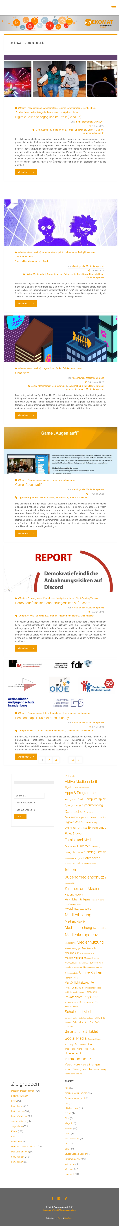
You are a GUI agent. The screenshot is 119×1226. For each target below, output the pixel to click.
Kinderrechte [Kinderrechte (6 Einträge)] (70, 883)
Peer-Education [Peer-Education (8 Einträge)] (71, 978)
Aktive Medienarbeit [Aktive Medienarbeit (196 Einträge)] (81, 781)
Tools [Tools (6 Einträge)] (92, 1049)
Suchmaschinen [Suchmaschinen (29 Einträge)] (84, 1044)
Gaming (99, 130)
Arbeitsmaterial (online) (54, 108)
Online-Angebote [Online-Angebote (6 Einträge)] (71, 973)
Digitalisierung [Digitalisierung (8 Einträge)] (91, 822)
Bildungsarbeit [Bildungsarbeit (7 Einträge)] (71, 799)
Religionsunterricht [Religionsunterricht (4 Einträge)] (71, 1006)
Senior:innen (17, 1162)
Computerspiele (43, 130)
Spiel (79, 368)
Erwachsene (49, 598)
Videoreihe (70, 1164)
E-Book (68, 1113)
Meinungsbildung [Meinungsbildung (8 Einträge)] (91, 958)
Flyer (67, 1118)
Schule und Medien (79, 497)
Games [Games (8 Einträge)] (80, 852)
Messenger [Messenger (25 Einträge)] (71, 962)
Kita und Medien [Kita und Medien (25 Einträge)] (74, 894)
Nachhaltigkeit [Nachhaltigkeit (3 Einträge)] (83, 963)
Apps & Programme (28, 497)
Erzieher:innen (22, 112)
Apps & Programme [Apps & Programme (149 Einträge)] (80, 793)
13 (72, 760)
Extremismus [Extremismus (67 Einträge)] (97, 827)
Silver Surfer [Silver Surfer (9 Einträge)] (95, 1022)
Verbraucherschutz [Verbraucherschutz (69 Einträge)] (78, 1059)
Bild (66, 1103)
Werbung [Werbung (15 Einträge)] (77, 1069)
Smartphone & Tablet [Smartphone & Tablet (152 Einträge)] (81, 1031)
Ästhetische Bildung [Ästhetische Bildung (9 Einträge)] (73, 1074)
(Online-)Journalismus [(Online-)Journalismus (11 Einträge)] (75, 776)
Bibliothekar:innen (19, 1096)
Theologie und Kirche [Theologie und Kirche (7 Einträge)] (73, 1049)
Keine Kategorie (38, 112)
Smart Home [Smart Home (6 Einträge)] (70, 1026)
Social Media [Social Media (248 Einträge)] (76, 1038)
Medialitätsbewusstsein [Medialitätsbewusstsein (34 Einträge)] (79, 908)
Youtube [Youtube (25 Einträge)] (87, 1069)
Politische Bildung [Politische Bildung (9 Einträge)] (93, 988)
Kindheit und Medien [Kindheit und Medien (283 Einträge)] (82, 888)
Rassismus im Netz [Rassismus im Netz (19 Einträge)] (89, 1002)
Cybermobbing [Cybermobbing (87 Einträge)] (92, 805)
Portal (68, 1133)
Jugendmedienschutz (93, 133)
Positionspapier (84, 713)
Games (91, 130)
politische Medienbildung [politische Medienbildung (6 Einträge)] (74, 992)
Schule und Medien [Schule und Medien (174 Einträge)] (80, 1012)
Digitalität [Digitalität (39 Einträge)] (71, 827)
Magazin (69, 1123)
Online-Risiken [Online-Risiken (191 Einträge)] (90, 972)
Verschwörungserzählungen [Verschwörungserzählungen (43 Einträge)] (82, 1064)
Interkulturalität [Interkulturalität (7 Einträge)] (90, 864)
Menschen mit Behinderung (24, 1146)
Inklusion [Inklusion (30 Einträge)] (78, 863)
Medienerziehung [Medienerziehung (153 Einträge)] (78, 927)
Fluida (59, 1218)
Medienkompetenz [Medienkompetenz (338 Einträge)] (81, 934)
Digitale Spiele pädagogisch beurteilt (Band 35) (48, 117)
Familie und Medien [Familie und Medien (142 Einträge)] (80, 840)
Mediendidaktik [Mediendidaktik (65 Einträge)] (75, 921)
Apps (45, 480)
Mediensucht (72, 730)
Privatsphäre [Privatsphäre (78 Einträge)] (74, 997)
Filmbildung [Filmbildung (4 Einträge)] (96, 846)
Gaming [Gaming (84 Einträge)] (89, 852)
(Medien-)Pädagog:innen (30, 108)
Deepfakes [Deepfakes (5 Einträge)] (90, 812)
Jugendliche (48, 368)
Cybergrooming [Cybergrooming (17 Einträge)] (73, 805)
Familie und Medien (77, 130)
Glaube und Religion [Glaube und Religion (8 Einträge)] (73, 858)
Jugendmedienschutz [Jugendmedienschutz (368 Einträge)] (84, 877)
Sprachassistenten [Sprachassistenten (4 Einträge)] (94, 1039)
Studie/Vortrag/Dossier (87, 598)
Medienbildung (96, 274)
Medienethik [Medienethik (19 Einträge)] (99, 928)
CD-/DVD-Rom (72, 1108)
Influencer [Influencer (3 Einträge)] (68, 864)
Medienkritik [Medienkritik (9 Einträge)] (70, 943)
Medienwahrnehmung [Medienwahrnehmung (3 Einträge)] (87, 953)
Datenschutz (70, 274)
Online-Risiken (87, 615)
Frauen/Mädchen (19, 1116)
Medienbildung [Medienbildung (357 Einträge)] (78, 914)
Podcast (69, 1128)
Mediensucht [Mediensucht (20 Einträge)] (72, 952)
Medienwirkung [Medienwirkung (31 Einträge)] (74, 957)
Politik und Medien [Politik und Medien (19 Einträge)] (74, 987)
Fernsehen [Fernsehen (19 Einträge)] (70, 846)
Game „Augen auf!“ (28, 485)
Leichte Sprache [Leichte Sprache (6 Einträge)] (97, 900)
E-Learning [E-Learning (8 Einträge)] (82, 828)
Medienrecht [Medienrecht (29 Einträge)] (89, 948)
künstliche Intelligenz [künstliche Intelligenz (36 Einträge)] (77, 899)
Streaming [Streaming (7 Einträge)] (69, 1045)
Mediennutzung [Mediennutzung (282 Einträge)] (90, 942)
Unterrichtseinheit (24, 256)
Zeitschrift (70, 1174)
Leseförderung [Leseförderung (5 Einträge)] (70, 904)
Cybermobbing (76, 386)
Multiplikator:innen (69, 112)
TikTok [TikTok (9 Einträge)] (86, 1049)
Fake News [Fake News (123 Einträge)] (73, 834)
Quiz (67, 1143)
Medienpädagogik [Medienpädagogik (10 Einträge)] (73, 948)
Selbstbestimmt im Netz (32, 261)
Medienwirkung (87, 730)
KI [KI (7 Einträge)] (106, 878)
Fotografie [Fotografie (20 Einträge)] (70, 852)
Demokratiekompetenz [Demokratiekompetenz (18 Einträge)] (76, 817)
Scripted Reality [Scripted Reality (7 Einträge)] (71, 1018)
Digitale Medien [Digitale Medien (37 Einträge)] (74, 822)
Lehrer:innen (53, 112)
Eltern (93, 108)
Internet (100, 386)
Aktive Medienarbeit (36, 274)
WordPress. (68, 1218)
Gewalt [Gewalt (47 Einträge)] (101, 852)
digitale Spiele (59, 130)
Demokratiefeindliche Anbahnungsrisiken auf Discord (52, 603)
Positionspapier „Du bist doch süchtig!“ (42, 718)
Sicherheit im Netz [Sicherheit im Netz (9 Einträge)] (81, 1022)
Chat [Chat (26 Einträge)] (80, 799)
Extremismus (62, 497)
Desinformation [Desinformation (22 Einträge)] (98, 817)
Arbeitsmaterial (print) (78, 108)
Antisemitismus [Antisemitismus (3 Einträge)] (84, 787)
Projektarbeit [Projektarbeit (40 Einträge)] (91, 997)
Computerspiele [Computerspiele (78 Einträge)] (95, 799)
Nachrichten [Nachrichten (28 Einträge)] (96, 962)
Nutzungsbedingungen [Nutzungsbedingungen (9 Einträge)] (93, 967)
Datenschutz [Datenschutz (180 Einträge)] (75, 811)
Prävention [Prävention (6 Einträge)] (69, 1002)
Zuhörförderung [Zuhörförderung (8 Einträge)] (99, 1069)
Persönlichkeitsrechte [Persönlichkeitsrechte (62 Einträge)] (79, 982)
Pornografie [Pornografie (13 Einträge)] (91, 992)
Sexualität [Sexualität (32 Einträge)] (100, 1017)
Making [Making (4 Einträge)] (79, 904)
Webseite (69, 1169)
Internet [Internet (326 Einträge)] (72, 869)
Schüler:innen (69, 368)
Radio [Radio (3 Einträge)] (76, 1002)
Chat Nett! (22, 373)
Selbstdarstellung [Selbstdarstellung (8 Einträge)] (86, 1018)
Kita (13, 1136)
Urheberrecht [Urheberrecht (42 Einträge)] (73, 1053)
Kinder (58, 368)
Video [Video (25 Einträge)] (68, 1069)
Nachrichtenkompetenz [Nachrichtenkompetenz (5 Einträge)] (73, 967)
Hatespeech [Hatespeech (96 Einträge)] (91, 858)
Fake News (82, 274)
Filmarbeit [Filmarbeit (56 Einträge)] (83, 846)
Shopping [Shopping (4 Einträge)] (68, 1022)
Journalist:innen (18, 1121)
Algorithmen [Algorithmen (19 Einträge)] (71, 787)
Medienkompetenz (95, 277)
